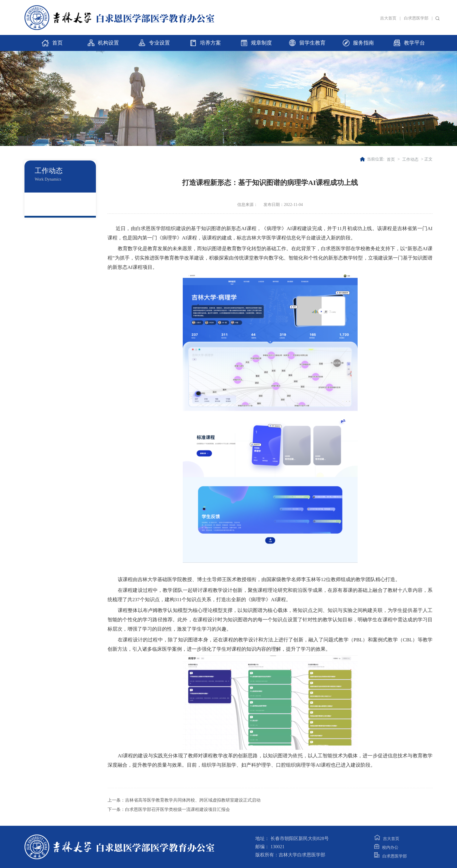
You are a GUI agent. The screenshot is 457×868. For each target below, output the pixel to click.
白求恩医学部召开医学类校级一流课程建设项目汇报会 (177, 809)
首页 (391, 159)
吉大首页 (388, 18)
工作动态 (410, 159)
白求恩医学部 (416, 18)
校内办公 (386, 847)
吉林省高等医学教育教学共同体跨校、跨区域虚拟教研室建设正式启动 (193, 800)
